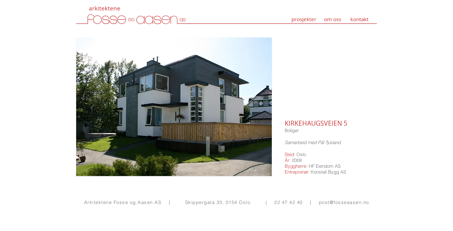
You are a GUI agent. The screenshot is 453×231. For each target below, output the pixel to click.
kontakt (359, 19)
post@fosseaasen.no (344, 202)
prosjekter (303, 19)
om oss (332, 19)
